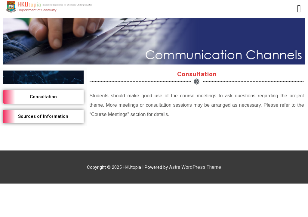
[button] (43, 97)
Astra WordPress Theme (195, 167)
